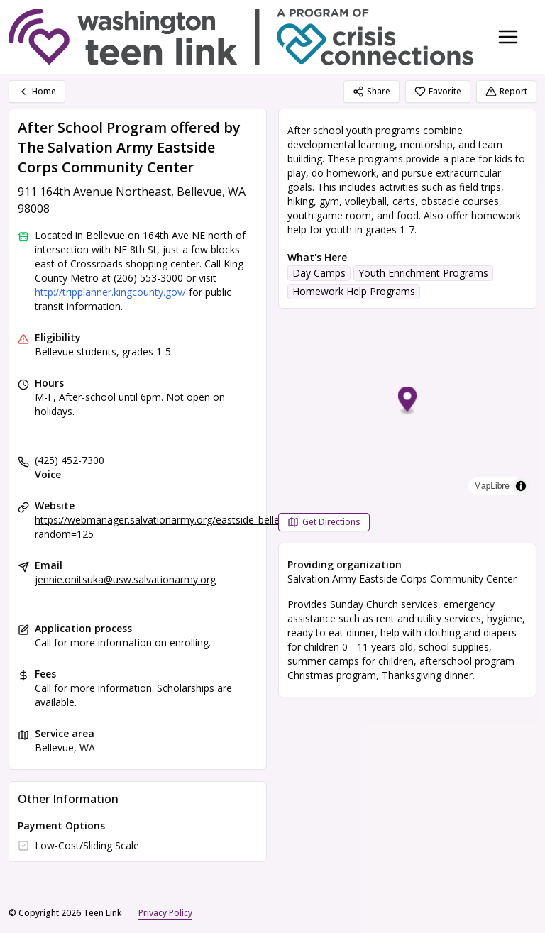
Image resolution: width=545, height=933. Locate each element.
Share (371, 91)
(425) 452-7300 (69, 460)
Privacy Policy (165, 913)
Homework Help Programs (353, 291)
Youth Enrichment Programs (423, 273)
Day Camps (319, 273)
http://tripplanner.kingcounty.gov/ (110, 292)
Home (37, 91)
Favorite (437, 91)
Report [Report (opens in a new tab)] (506, 91)
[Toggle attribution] (520, 486)
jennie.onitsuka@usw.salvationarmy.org (125, 579)
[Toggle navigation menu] (508, 37)
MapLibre (492, 486)
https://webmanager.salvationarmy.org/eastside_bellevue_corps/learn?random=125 (195, 527)
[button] (407, 401)
